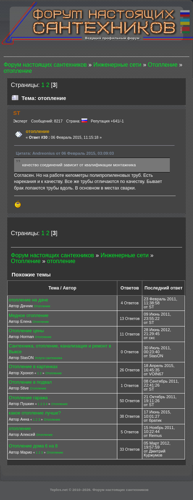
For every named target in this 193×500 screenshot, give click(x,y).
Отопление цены (26, 330)
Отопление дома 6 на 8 (33, 446)
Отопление (42, 306)
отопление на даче (28, 300)
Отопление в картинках (33, 366)
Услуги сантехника (48, 358)
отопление (20, 428)
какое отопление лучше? (35, 413)
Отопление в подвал (30, 382)
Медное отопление (29, 315)
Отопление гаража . (29, 397)
